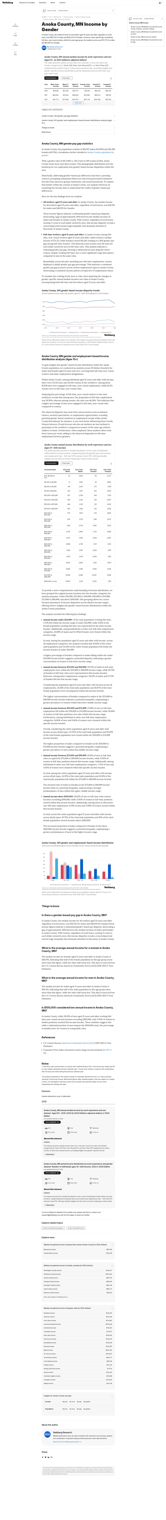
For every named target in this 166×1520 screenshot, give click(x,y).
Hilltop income (48, 1383)
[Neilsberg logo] (8, 2)
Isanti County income (50, 1289)
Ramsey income (49, 1346)
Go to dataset (52, 1122)
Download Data (51, 78)
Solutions (42, 2)
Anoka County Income (83, 17)
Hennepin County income (52, 1285)
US (50, 17)
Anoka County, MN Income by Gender (143, 37)
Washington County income (53, 1270)
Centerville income (50, 1328)
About (53, 2)
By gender (87, 1401)
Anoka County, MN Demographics (53, 1228)
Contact (62, 2)
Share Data (66, 78)
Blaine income (48, 1350)
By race (72, 1401)
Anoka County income (51, 1278)
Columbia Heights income (52, 1376)
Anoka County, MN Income (76, 1228)
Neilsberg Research (56, 47)
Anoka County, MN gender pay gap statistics (60, 116)
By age (79, 1401)
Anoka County (68, 17)
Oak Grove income (50, 1339)
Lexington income (49, 1380)
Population (49, 1409)
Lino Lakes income (50, 1320)
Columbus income (49, 1331)
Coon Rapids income (50, 1361)
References (46, 132)
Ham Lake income (49, 1335)
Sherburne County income (52, 1274)
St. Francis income (50, 1354)
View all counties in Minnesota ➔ (56, 1297)
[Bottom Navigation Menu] (111, 1245)
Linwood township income (52, 1324)
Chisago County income (51, 1281)
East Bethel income (50, 1342)
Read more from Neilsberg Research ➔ (67, 1442)
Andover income (49, 1317)
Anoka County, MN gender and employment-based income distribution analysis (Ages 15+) (77, 121)
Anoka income (48, 1372)
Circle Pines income (50, 1357)
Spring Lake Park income (52, 1368)
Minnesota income (50, 1249)
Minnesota (57, 17)
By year (65, 1401)
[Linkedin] (49, 1457)
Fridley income (48, 1365)
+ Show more (49, 1154)
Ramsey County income (51, 1292)
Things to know (48, 127)
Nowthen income (49, 1313)
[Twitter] (46, 1457)
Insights (44, 17)
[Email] (52, 1457)
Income (48, 1401)
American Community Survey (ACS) (78, 1043)
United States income (51, 1253)
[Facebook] (43, 1457)
